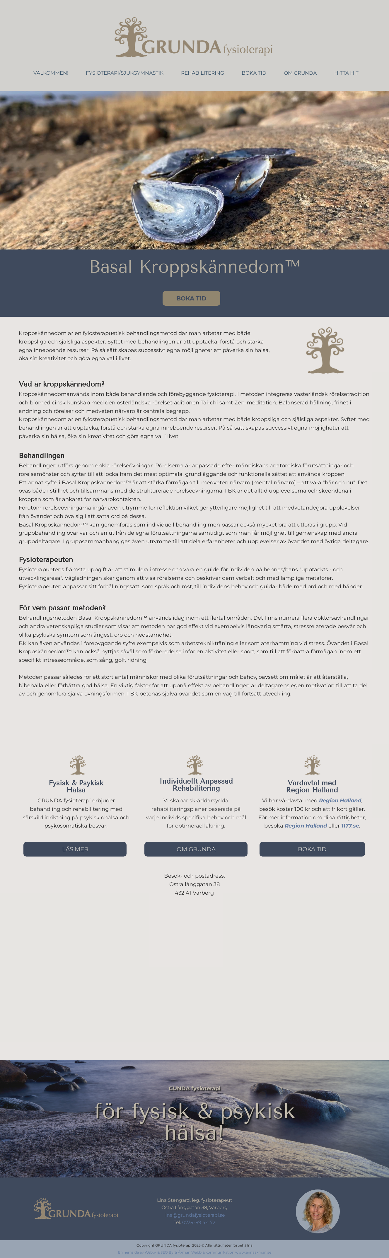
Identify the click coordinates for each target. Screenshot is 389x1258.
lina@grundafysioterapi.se (194, 1215)
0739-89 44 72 (198, 1222)
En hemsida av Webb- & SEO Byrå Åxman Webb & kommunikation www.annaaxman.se (194, 1252)
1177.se (350, 826)
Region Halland (340, 800)
